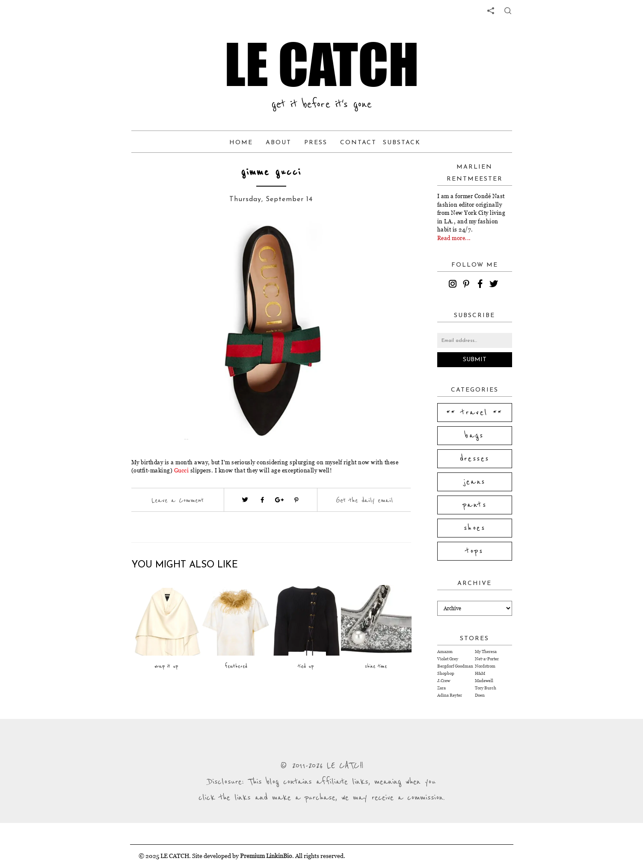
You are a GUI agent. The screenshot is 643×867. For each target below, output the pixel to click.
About (278, 143)
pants (474, 505)
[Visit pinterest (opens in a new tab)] (296, 500)
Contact (358, 143)
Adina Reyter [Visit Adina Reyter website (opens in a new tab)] (449, 695)
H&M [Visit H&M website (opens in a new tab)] (480, 673)
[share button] (508, 10)
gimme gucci (271, 172)
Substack (402, 143)
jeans (475, 482)
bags (474, 436)
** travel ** (474, 412)
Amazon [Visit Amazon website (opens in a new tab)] (445, 651)
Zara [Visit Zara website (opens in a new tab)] (441, 688)
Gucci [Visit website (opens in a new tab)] (181, 470)
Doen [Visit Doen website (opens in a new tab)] (480, 695)
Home (241, 143)
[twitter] (495, 285)
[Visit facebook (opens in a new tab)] (262, 500)
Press (315, 143)
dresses (474, 459)
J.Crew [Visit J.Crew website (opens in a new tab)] (443, 680)
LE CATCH (322, 64)
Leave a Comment (177, 500)
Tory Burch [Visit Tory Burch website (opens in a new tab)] (485, 688)
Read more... (454, 238)
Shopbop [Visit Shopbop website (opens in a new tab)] (445, 673)
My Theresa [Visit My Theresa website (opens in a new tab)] (486, 651)
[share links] (490, 10)
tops (474, 551)
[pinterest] (467, 285)
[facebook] (481, 285)
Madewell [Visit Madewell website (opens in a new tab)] (484, 680)
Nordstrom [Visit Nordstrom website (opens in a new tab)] (485, 666)
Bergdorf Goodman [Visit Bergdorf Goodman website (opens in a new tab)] (455, 666)
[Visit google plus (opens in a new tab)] (279, 500)
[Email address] (474, 340)
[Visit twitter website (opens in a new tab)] (245, 500)
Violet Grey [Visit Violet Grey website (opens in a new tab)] (447, 659)
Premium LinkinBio (266, 855)
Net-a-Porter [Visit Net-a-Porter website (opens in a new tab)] (487, 659)
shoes (474, 528)
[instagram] (453, 285)
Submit (474, 359)
